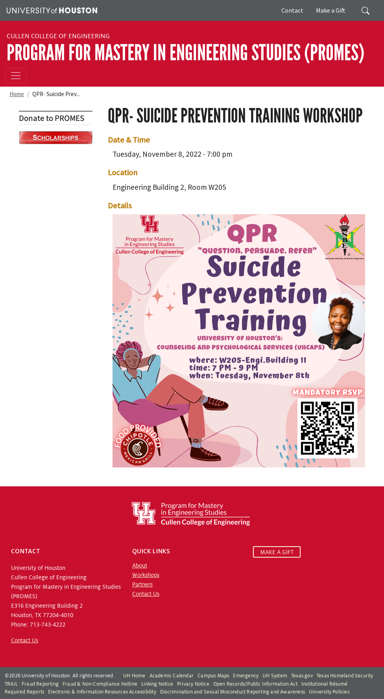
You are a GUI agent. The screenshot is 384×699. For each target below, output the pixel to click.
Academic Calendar (172, 676)
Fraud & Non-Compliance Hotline (100, 684)
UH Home (134, 676)
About (139, 565)
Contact (292, 10)
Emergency (245, 676)
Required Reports (24, 692)
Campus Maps (213, 676)
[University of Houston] (51, 9)
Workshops (145, 575)
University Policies (329, 692)
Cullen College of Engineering (58, 36)
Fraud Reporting (40, 684)
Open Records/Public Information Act (255, 684)
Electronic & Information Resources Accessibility (102, 692)
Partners (142, 584)
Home (16, 94)
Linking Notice (157, 684)
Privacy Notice (193, 684)
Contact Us (24, 640)
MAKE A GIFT (277, 552)
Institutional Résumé (324, 684)
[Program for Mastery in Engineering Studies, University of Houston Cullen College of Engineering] (191, 513)
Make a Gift (330, 10)
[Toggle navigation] (16, 75)
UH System (274, 676)
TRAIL (11, 684)
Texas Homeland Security (345, 676)
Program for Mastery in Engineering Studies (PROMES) (185, 52)
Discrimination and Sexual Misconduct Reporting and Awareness (232, 692)
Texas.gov (302, 676)
